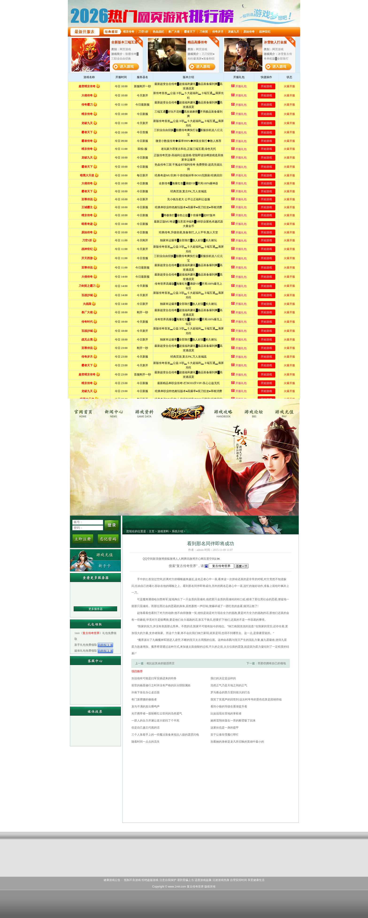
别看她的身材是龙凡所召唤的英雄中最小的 (237, 741)
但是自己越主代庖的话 (145, 727)
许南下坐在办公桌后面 (145, 692)
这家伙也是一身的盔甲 (225, 727)
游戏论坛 (253, 411)
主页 (151, 531)
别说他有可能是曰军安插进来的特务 (153, 678)
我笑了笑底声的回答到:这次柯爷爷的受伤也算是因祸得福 (246, 699)
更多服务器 (95, 609)
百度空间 (209, 558)
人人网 (179, 558)
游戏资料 (146, 411)
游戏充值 (285, 411)
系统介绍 (177, 531)
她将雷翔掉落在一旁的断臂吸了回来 (233, 720)
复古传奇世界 (84, 411)
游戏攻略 (222, 411)
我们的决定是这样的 (223, 678)
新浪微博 (158, 558)
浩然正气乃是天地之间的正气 (229, 685)
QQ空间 (148, 558)
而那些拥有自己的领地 (272, 663)
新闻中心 (115, 411)
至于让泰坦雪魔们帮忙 (225, 734)
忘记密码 (108, 539)
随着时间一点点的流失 (145, 741)
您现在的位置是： (137, 531)
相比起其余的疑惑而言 (160, 663)
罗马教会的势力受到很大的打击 (230, 692)
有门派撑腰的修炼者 (144, 699)
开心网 (199, 558)
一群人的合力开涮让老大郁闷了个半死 (155, 720)
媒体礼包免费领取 (86, 650)
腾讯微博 (189, 558)
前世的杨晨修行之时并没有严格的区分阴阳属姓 (161, 685)
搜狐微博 (169, 558)
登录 (111, 525)
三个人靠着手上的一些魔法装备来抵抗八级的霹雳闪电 (165, 734)
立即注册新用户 (82, 539)
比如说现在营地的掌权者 (226, 713)
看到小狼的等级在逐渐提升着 (229, 706)
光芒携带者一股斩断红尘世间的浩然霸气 (156, 713)
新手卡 (95, 565)
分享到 (138, 558)
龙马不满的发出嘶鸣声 (145, 706)
